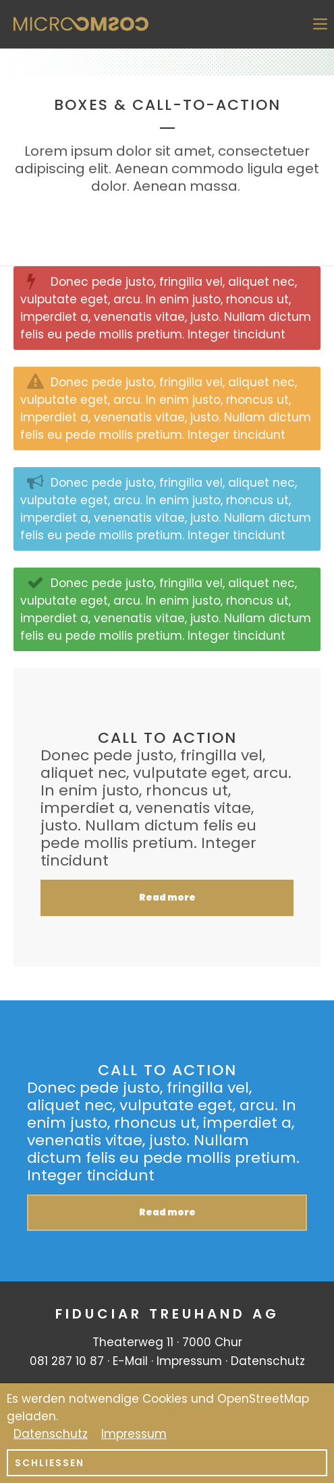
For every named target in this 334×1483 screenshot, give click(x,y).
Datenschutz (268, 1361)
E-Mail (130, 1361)
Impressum (189, 1361)
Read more (167, 897)
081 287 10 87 (67, 1361)
